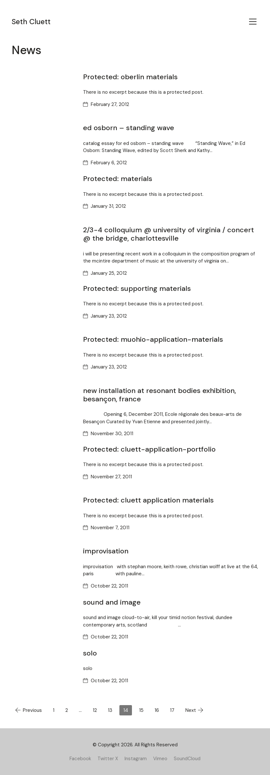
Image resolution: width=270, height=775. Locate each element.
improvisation (105, 551)
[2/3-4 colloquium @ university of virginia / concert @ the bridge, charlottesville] (42, 247)
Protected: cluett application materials (148, 500)
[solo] (42, 670)
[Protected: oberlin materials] (42, 94)
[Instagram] (136, 758)
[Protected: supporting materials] (42, 306)
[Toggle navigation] (252, 21)
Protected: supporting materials (137, 288)
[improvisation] (42, 568)
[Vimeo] (160, 758)
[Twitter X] (108, 758)
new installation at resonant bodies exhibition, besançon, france (159, 395)
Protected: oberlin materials (130, 76)
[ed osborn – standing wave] (42, 145)
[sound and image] (42, 619)
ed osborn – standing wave (128, 127)
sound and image (112, 602)
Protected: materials (117, 178)
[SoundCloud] (187, 758)
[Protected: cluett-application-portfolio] (42, 466)
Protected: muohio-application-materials (153, 339)
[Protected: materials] (42, 196)
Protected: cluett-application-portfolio (149, 449)
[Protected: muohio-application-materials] (42, 356)
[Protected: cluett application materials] (42, 517)
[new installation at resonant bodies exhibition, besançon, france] (42, 408)
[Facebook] (80, 758)
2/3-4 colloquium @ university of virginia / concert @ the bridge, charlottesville (168, 234)
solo (90, 653)
